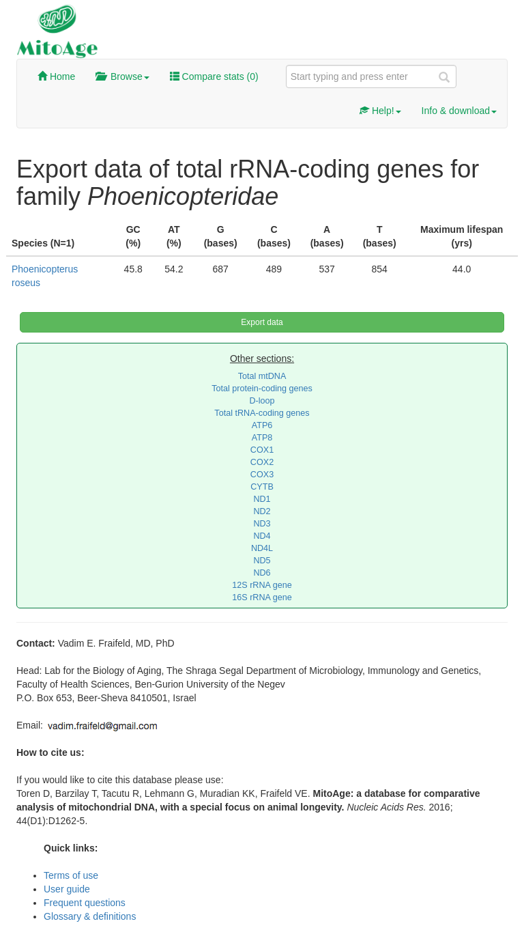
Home (56, 76)
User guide (67, 889)
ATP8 (262, 437)
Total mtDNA (262, 376)
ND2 (261, 511)
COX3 (262, 474)
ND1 (261, 499)
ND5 (261, 560)
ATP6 (262, 425)
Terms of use (71, 875)
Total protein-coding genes (262, 388)
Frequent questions (85, 902)
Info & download (459, 110)
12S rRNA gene (262, 585)
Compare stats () (214, 76)
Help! (380, 110)
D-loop (261, 401)
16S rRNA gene (262, 597)
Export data (261, 322)
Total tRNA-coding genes (261, 413)
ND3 (261, 524)
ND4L (262, 548)
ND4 (261, 536)
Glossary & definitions (90, 916)
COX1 (262, 450)
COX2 (262, 462)
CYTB (262, 487)
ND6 (261, 573)
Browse (122, 76)
